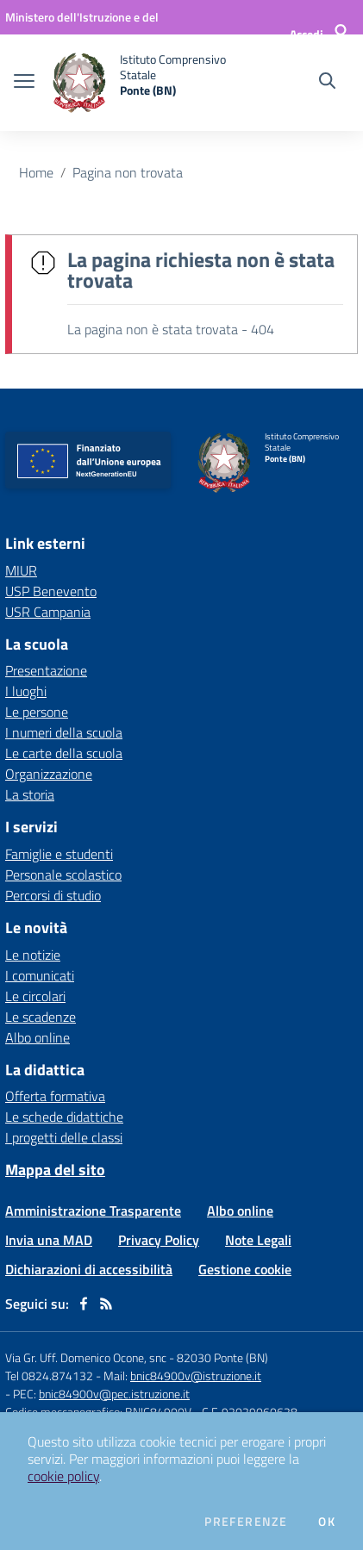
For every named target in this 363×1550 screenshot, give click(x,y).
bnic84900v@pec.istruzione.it (114, 1394)
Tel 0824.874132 (49, 1375)
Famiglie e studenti (59, 853)
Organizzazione (48, 773)
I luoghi (26, 691)
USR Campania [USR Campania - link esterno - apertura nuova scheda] (48, 611)
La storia (29, 794)
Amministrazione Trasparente (93, 1210)
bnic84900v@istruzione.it (195, 1375)
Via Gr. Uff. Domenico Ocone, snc (85, 1357)
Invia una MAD (48, 1239)
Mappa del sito (55, 1169)
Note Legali (258, 1239)
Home (36, 172)
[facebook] (83, 1303)
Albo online (37, 1037)
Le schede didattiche (64, 1116)
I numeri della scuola (63, 732)
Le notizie (32, 954)
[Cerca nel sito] (327, 83)
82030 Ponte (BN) (222, 1357)
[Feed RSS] (106, 1303)
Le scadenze (40, 1016)
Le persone (36, 711)
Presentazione (46, 670)
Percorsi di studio (53, 895)
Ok (326, 1522)
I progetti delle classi (63, 1137)
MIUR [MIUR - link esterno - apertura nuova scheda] (21, 570)
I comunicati (39, 975)
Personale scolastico (63, 874)
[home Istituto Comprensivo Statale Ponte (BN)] (144, 83)
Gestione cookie (244, 1269)
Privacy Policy (158, 1239)
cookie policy (63, 1476)
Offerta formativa (55, 1096)
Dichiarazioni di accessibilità (88, 1269)
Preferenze (245, 1522)
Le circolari (35, 996)
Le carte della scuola (63, 753)
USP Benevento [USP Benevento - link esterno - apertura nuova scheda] (51, 591)
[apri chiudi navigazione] (24, 82)
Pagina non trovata (127, 172)
